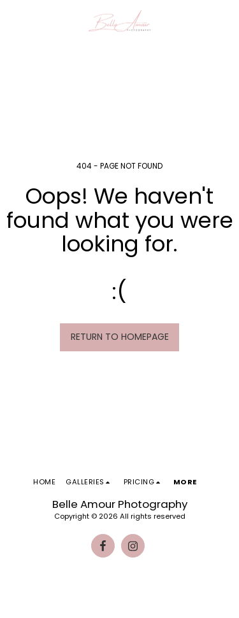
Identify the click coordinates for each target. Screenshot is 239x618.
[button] (14, 21)
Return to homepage (120, 336)
